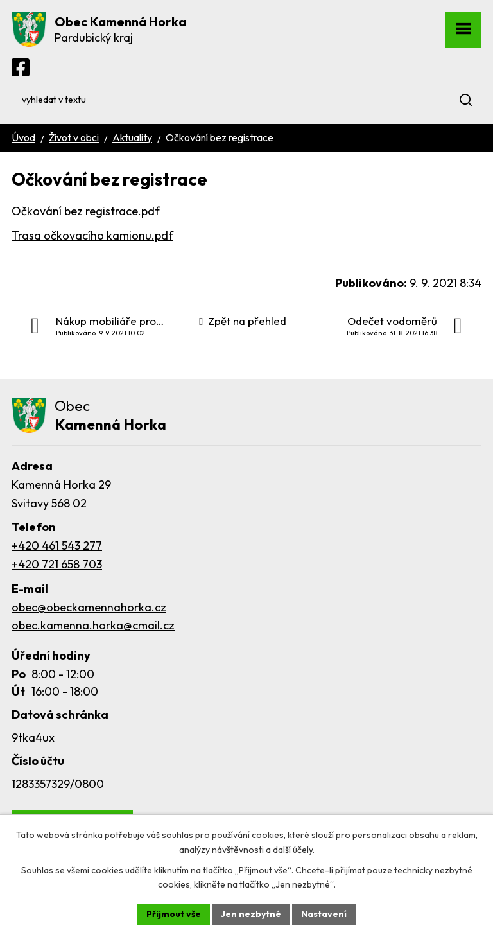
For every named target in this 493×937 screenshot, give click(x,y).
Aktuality (132, 137)
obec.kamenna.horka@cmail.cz (93, 625)
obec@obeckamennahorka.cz (89, 607)
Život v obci (74, 137)
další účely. (294, 849)
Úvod (23, 137)
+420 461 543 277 (57, 545)
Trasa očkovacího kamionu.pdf (92, 235)
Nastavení (324, 914)
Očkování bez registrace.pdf (86, 211)
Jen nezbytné (251, 914)
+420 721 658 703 (57, 564)
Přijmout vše (173, 914)
